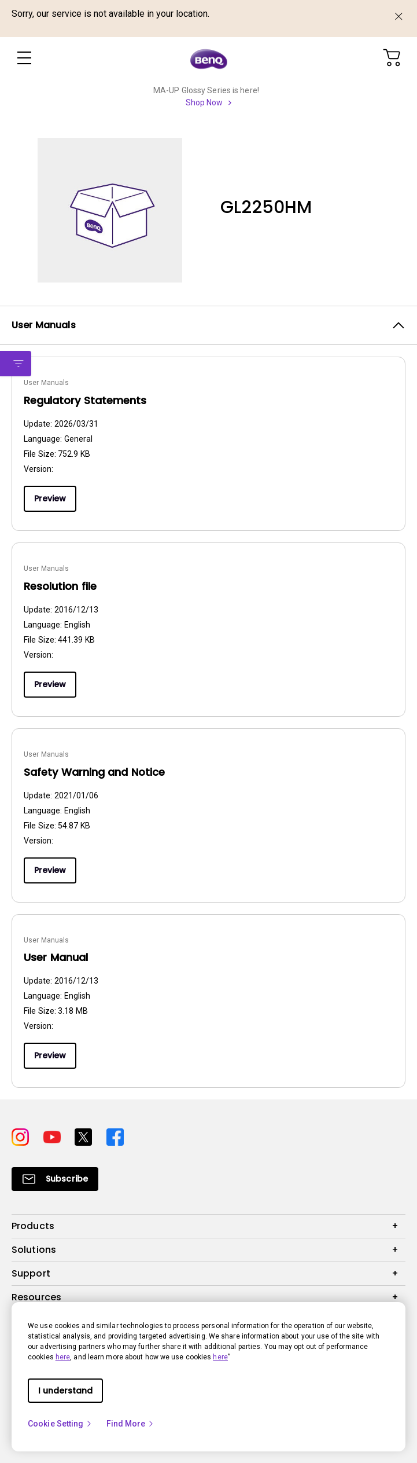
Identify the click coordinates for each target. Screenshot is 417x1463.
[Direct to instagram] (23, 1135)
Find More (130, 1423)
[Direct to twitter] (86, 1135)
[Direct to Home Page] (208, 58)
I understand (65, 1390)
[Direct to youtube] (54, 1135)
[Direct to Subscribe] (55, 1179)
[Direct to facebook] (115, 1135)
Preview (50, 498)
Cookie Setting (60, 1423)
